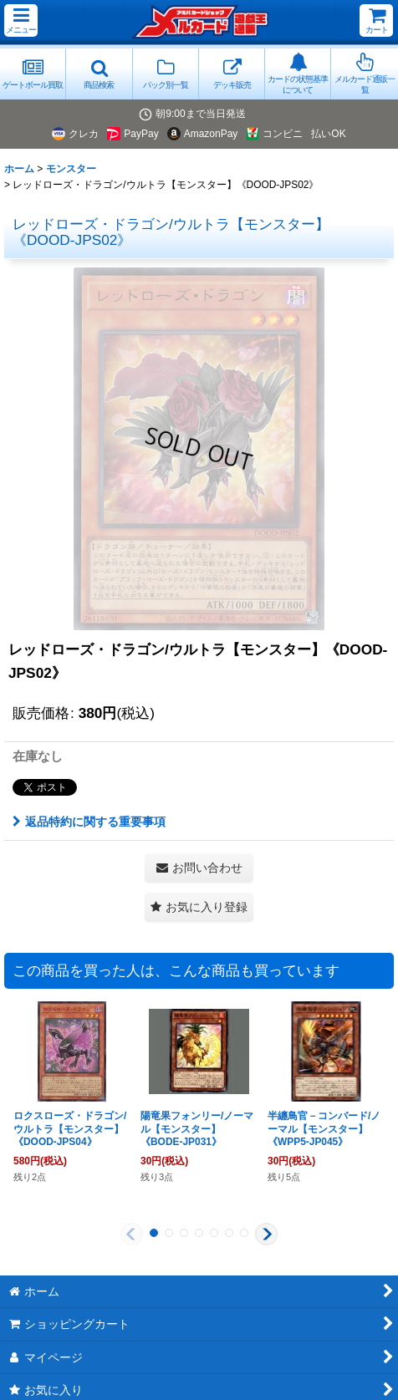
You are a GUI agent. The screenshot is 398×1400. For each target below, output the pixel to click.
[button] (21, 20)
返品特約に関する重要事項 (89, 821)
